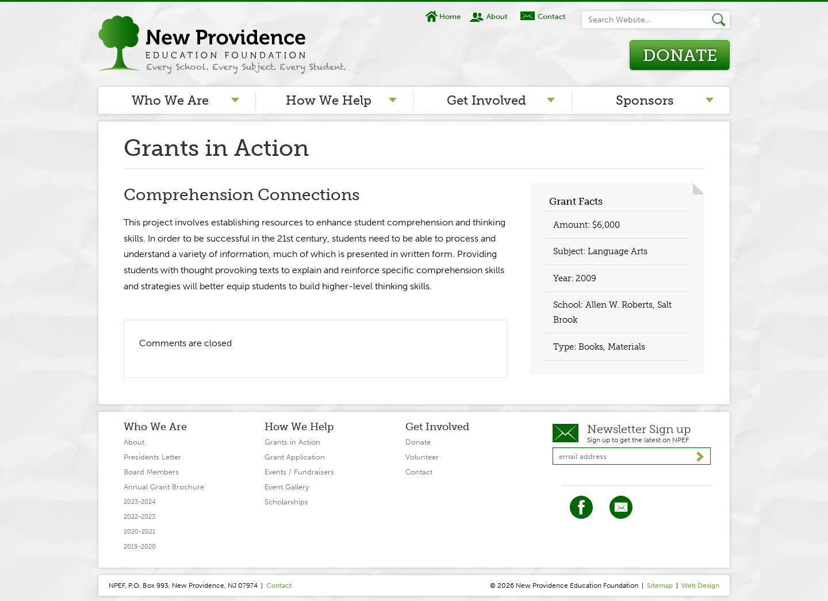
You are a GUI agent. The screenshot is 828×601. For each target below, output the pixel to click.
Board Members (151, 472)
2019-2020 (140, 546)
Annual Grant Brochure (164, 487)
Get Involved (486, 100)
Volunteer (422, 457)
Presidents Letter (152, 457)
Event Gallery (286, 487)
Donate (680, 55)
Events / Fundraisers (299, 472)
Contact (552, 16)
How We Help (328, 100)
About (497, 16)
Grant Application (294, 457)
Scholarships (286, 501)
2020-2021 (139, 531)
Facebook (581, 507)
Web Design (700, 585)
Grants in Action (292, 442)
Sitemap (660, 585)
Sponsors (645, 100)
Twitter (621, 507)
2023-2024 (140, 502)
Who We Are (170, 100)
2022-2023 (139, 516)
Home (450, 16)
